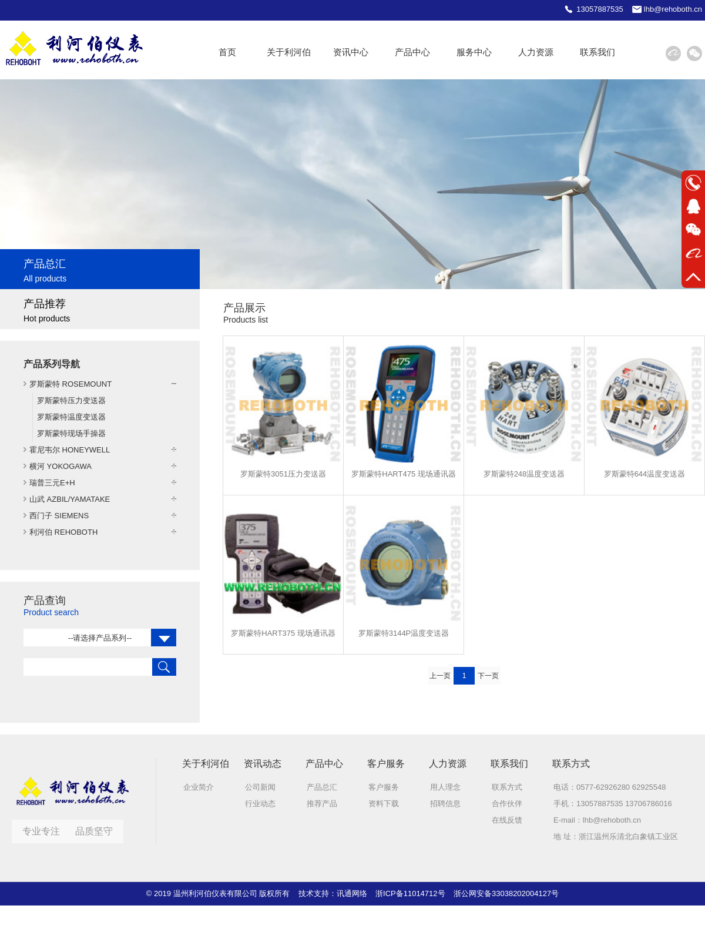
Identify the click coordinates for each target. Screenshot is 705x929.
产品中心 (412, 52)
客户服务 (383, 787)
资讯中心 (350, 52)
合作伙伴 (507, 803)
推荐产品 (322, 803)
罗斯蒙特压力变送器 (71, 400)
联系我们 (597, 52)
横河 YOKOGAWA (60, 466)
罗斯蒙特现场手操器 (71, 433)
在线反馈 (507, 820)
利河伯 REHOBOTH (63, 532)
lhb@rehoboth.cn (612, 820)
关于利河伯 (289, 52)
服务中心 (474, 52)
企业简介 (198, 787)
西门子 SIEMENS (59, 515)
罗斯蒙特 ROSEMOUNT (70, 384)
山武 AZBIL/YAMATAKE (69, 499)
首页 (227, 52)
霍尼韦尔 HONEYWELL (69, 449)
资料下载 (383, 803)
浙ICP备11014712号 (410, 893)
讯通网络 (352, 893)
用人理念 (445, 787)
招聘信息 (445, 803)
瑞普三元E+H (52, 482)
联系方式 (507, 787)
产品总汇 (322, 787)
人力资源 (535, 52)
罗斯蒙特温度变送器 (71, 416)
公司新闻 (260, 787)
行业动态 (260, 803)
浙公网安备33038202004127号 (506, 893)
